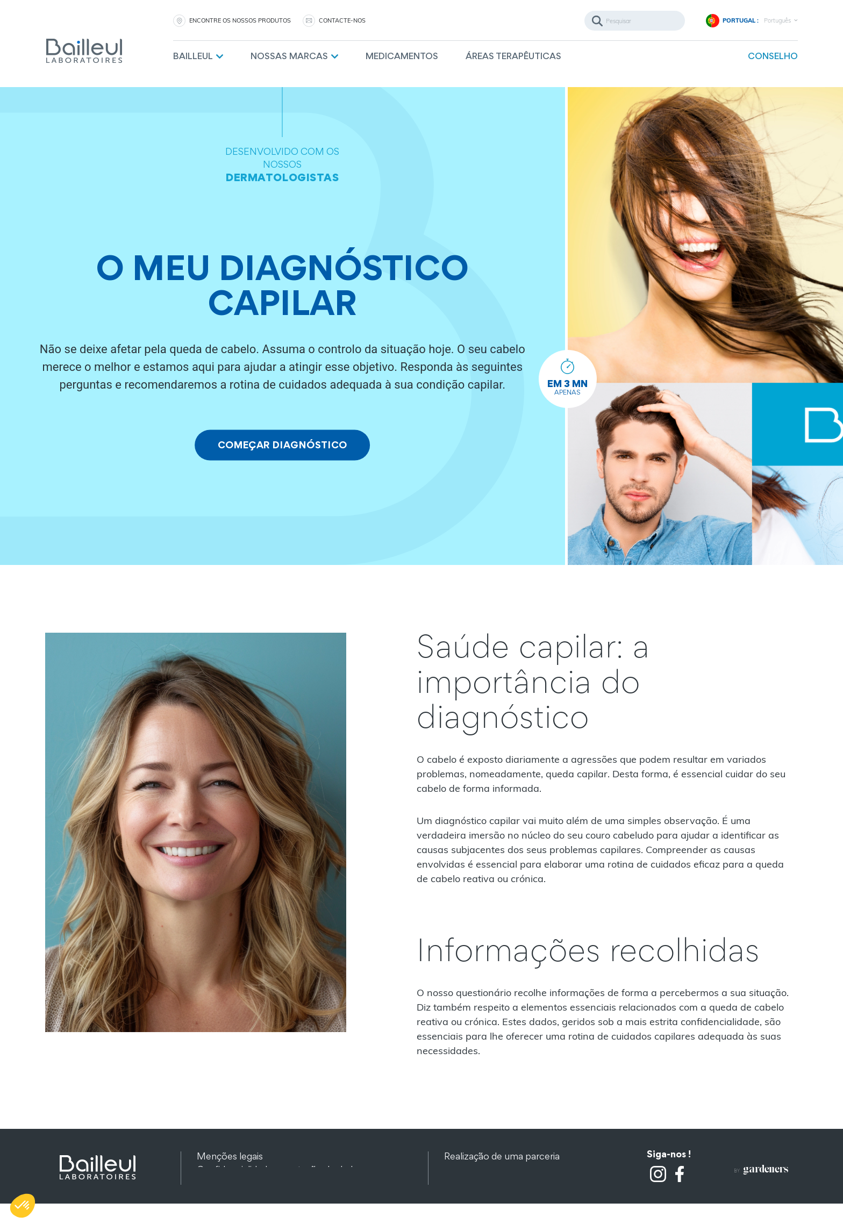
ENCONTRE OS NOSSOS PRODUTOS (240, 20)
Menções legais (230, 1157)
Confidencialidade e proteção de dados (280, 1171)
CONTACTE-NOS (342, 20)
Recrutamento (475, 1184)
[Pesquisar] (634, 21)
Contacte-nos (474, 1171)
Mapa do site (224, 1184)
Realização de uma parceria (502, 1157)
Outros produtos (233, 1198)
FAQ (453, 1198)
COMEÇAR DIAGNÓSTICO (282, 445)
